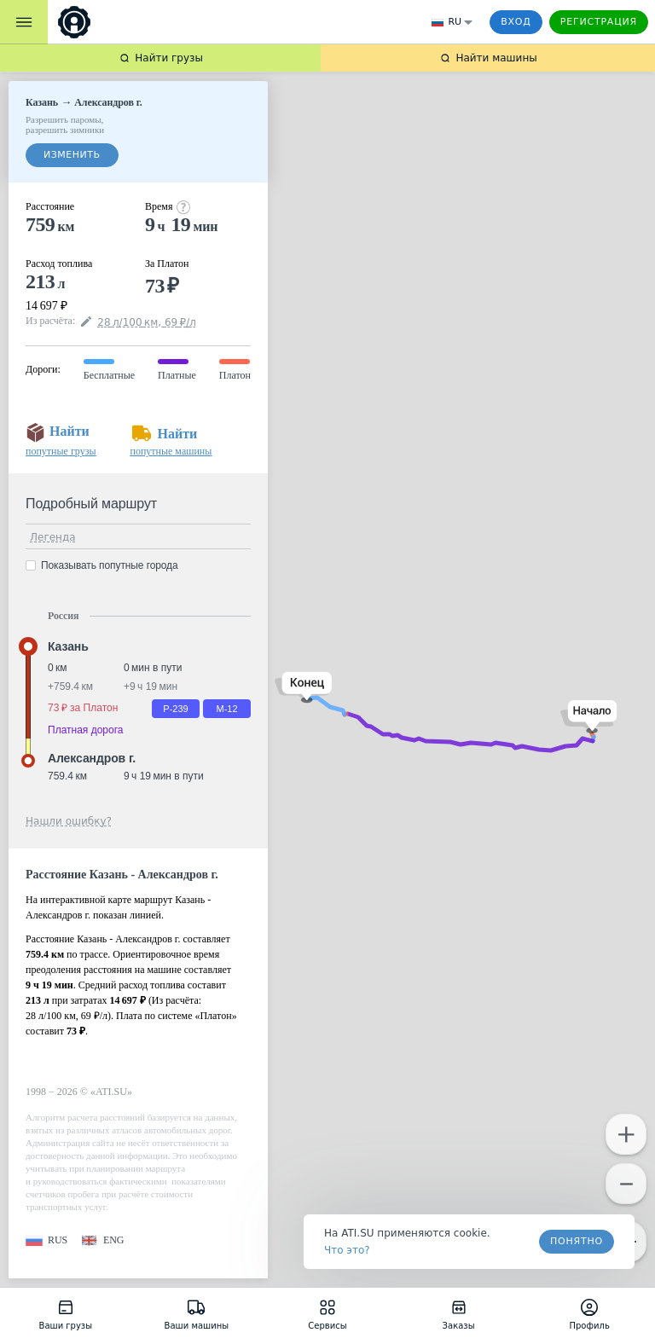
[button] (588, 717)
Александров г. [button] (92, 758)
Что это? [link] (347, 1250)
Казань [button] (68, 646)
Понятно (576, 1241)
